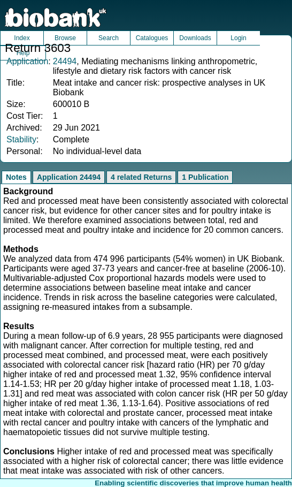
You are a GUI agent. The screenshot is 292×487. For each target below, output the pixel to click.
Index (21, 38)
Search (108, 38)
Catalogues (152, 38)
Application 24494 (69, 177)
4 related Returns (141, 177)
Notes (16, 177)
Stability (21, 139)
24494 (65, 61)
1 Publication (205, 177)
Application (27, 61)
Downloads (195, 38)
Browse (65, 38)
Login (238, 38)
